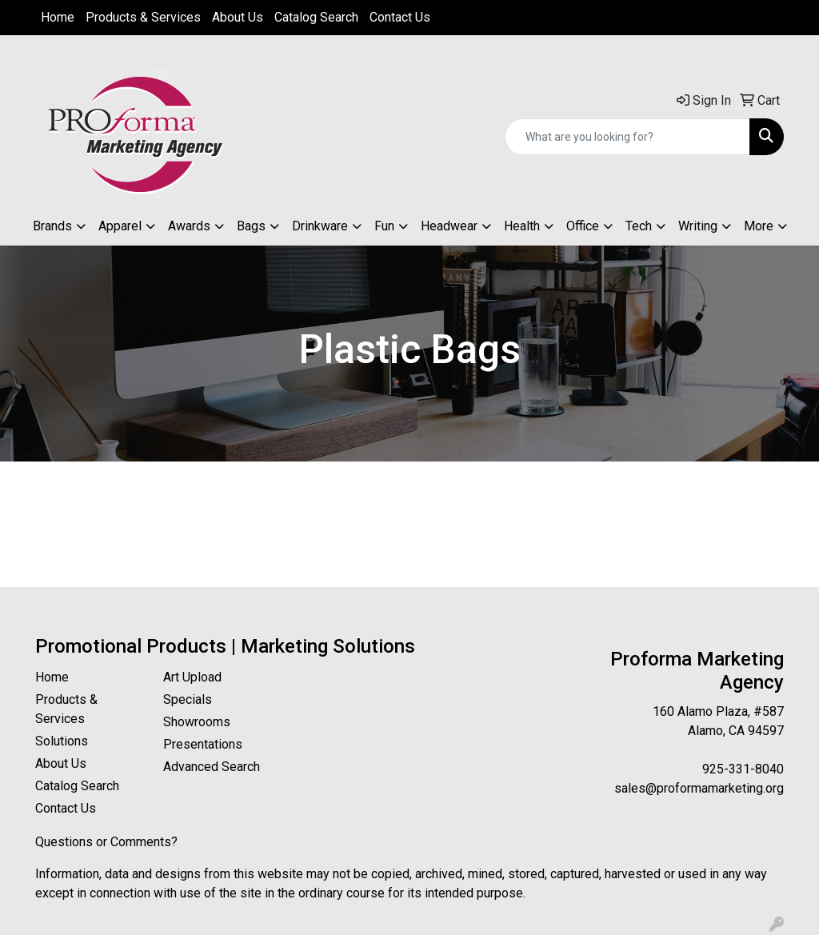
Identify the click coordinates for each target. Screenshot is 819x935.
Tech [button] (638, 226)
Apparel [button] (120, 226)
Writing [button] (697, 226)
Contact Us (400, 17)
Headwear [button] (449, 226)
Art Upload (192, 677)
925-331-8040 (743, 769)
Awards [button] (189, 226)
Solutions (61, 741)
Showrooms (196, 721)
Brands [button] (52, 226)
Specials (187, 699)
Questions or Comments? (106, 841)
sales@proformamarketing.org (699, 788)
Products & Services (143, 17)
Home (57, 17)
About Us (237, 17)
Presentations (202, 744)
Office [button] (582, 226)
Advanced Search (211, 766)
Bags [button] (251, 226)
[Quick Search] (627, 136)
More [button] (758, 226)
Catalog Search (316, 17)
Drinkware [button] (320, 226)
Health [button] (522, 226)
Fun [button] (384, 226)
